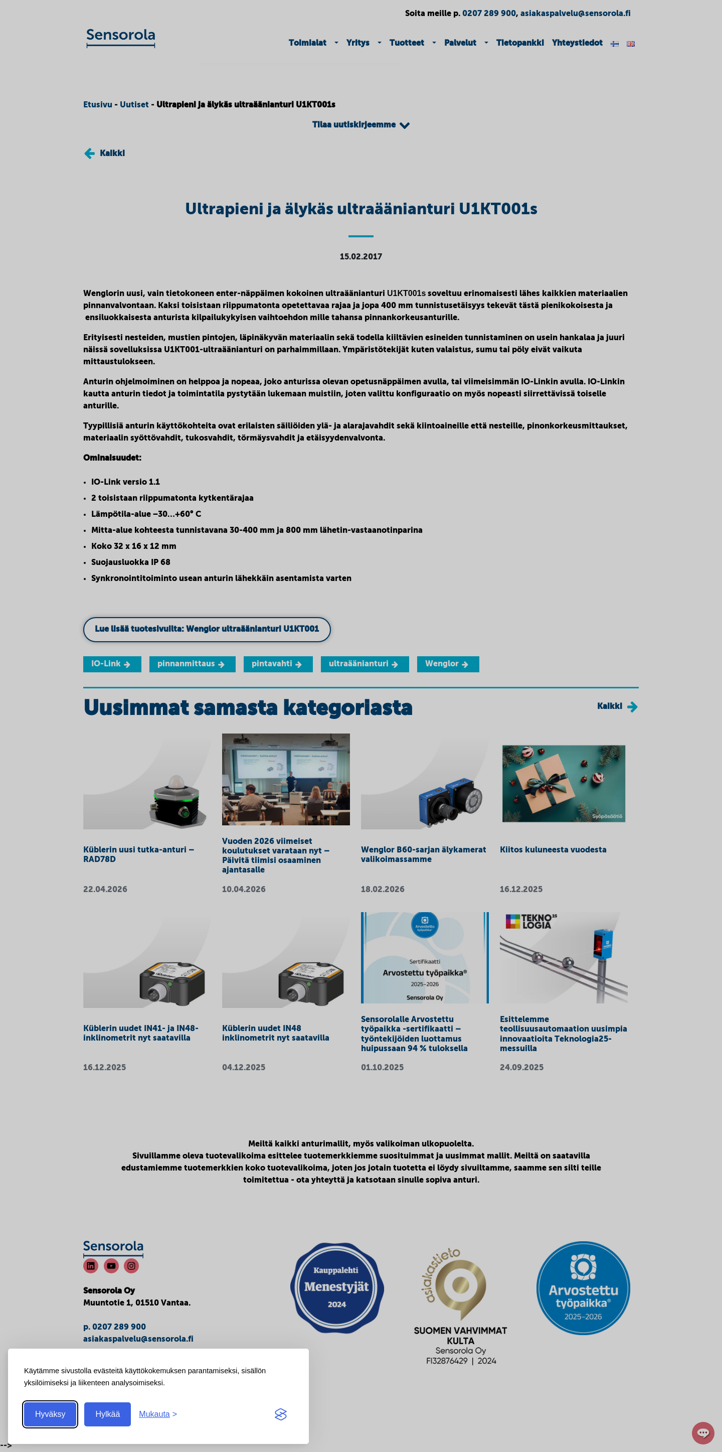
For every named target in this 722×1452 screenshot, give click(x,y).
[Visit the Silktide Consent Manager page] (281, 1414)
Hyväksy (50, 1414)
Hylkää (107, 1414)
